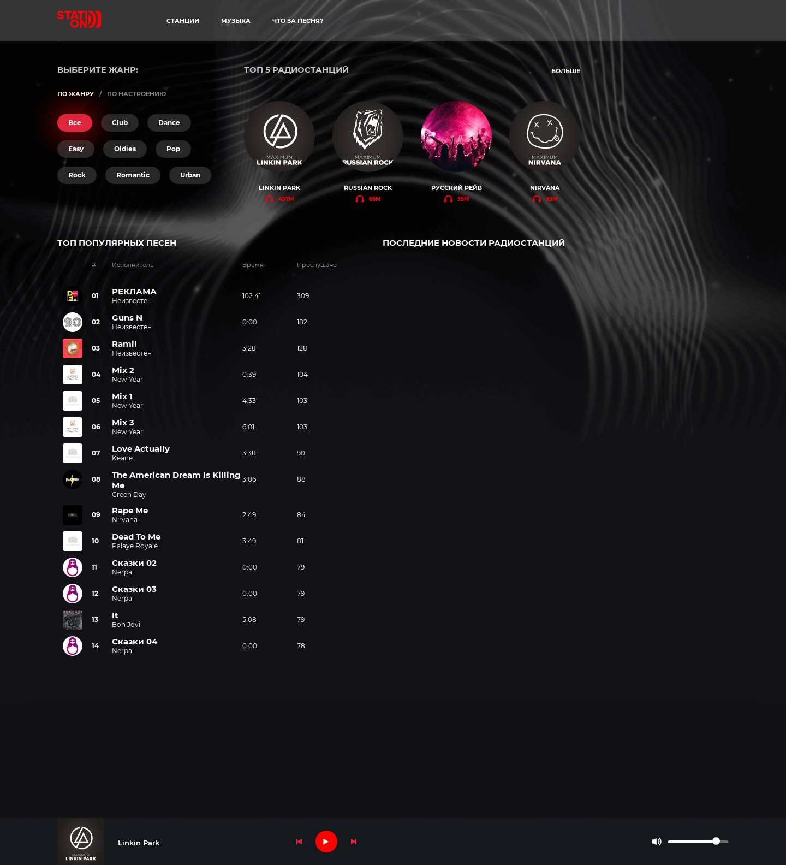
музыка (236, 21)
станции (182, 21)
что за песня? (297, 21)
